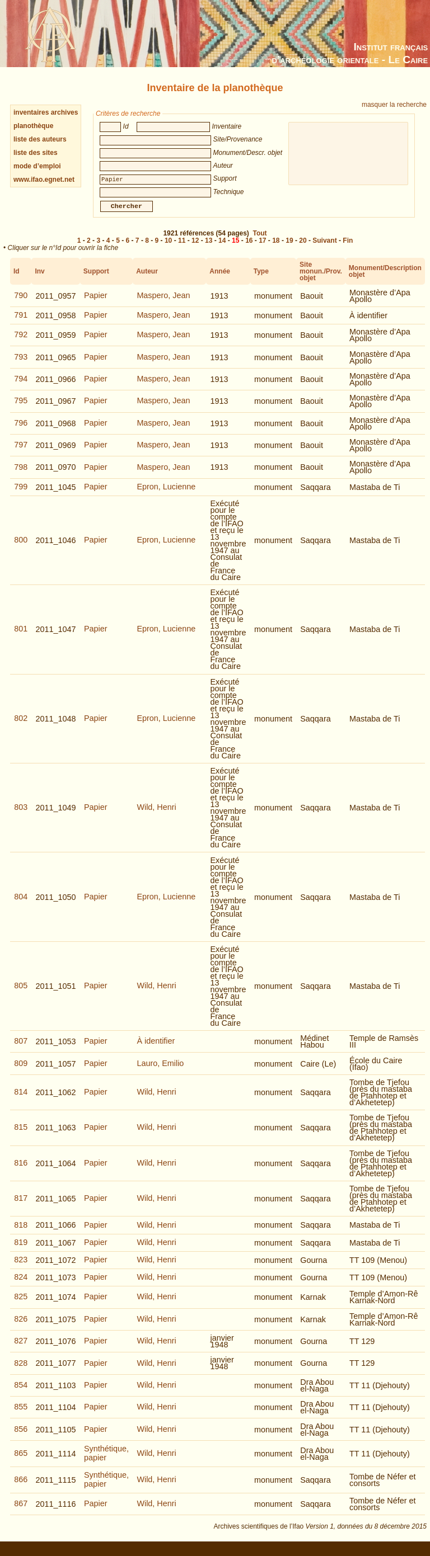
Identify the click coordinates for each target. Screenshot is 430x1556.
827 (20, 1348)
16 (249, 248)
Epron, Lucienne (166, 494)
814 (20, 1099)
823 (20, 1267)
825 (20, 1304)
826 (20, 1326)
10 (168, 248)
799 (20, 494)
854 (20, 1392)
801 (20, 636)
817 (20, 1205)
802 (20, 726)
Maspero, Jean (163, 303)
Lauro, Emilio (160, 1071)
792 (20, 342)
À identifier (156, 1048)
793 (20, 364)
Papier (96, 303)
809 (20, 1071)
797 (20, 452)
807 (20, 1048)
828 (20, 1370)
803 (20, 814)
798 (20, 474)
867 (20, 1511)
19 (289, 248)
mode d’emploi (37, 166)
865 (20, 1460)
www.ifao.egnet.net (43, 179)
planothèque (33, 126)
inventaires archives (45, 112)
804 (20, 904)
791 (20, 322)
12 (195, 248)
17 (262, 248)
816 (20, 1170)
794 (20, 386)
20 (302, 248)
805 (20, 993)
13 (208, 248)
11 (181, 248)
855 (20, 1414)
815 (20, 1134)
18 (275, 248)
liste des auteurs (40, 139)
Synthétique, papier (106, 1461)
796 (20, 430)
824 (20, 1284)
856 (20, 1436)
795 (20, 408)
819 (20, 1250)
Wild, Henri (156, 814)
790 (20, 303)
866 (20, 1487)
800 (20, 547)
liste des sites (35, 153)
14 (222, 248)
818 (20, 1232)
